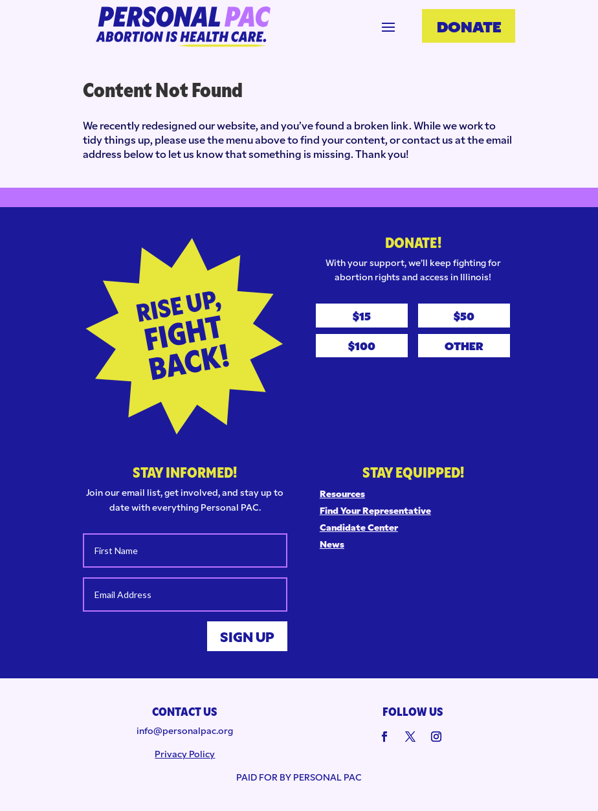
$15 (362, 315)
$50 (464, 315)
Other (464, 345)
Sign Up (247, 636)
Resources (342, 493)
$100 (361, 345)
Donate (469, 25)
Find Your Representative (375, 510)
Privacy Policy (185, 753)
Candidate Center (359, 526)
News (332, 543)
